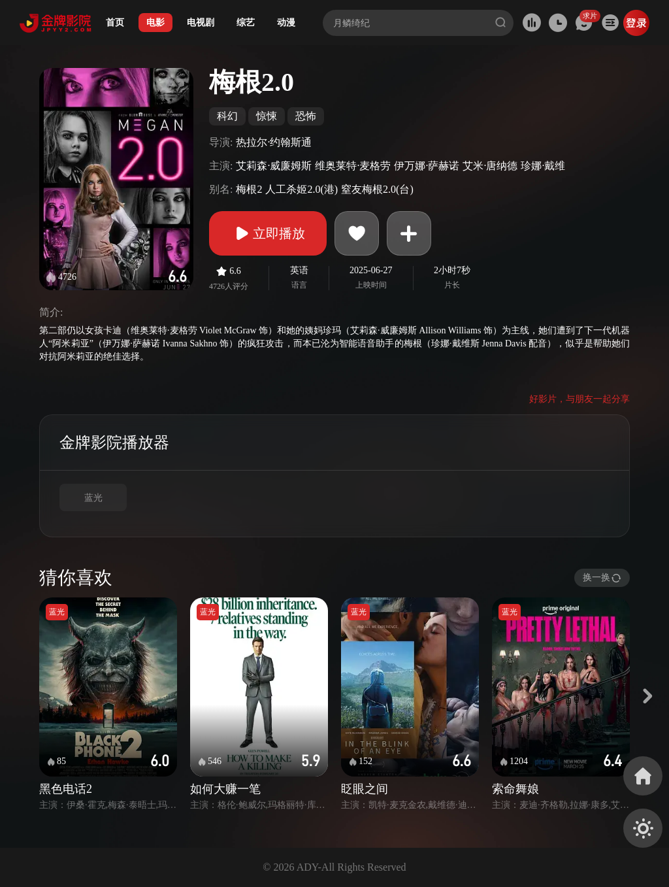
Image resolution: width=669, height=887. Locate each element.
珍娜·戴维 (543, 165)
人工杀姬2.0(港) (301, 189)
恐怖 (305, 116)
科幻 (227, 116)
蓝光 (93, 498)
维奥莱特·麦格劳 (353, 165)
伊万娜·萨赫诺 (426, 165)
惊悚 (266, 116)
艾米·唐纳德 (490, 165)
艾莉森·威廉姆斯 (274, 165)
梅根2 (249, 189)
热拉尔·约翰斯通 (274, 142)
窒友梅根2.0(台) (377, 189)
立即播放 (268, 233)
